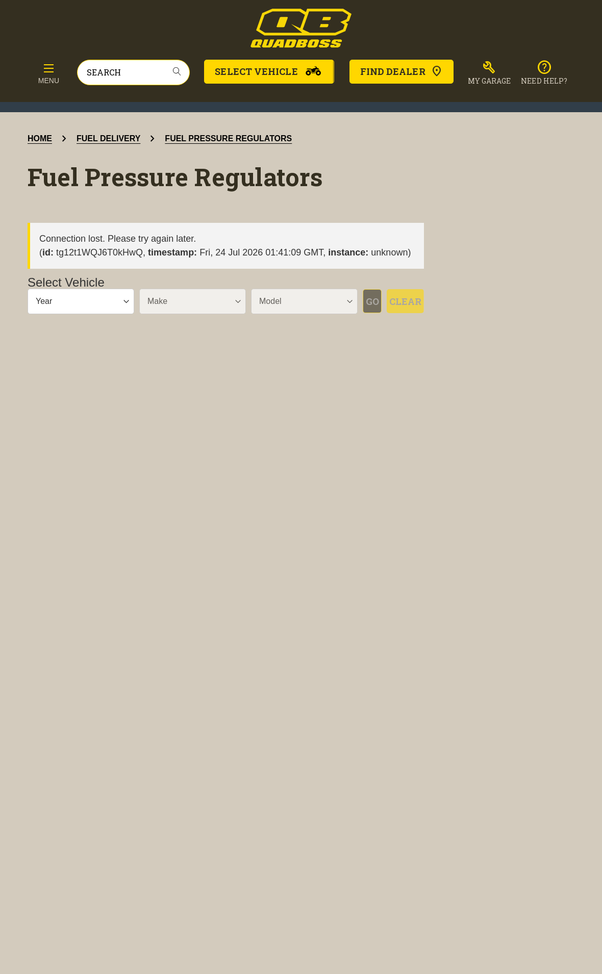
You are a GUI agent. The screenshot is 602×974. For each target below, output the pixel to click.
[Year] (75, 301)
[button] (489, 73)
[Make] (176, 301)
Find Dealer (401, 71)
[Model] (278, 301)
